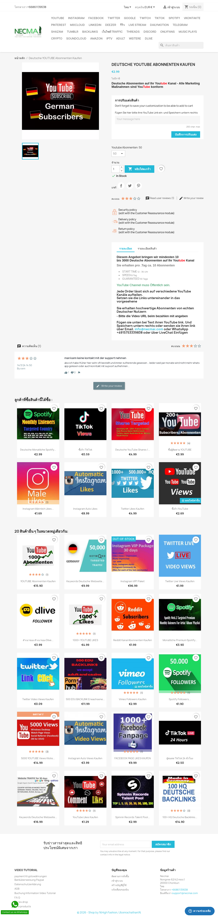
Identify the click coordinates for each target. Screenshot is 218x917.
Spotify (174, 18)
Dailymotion (159, 25)
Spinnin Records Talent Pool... (132, 817)
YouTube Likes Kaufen (85, 817)
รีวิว (122, 25)
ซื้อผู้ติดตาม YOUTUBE (180, 449)
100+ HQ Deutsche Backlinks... (179, 817)
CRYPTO (56, 38)
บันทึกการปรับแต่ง (186, 134)
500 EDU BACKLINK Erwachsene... (85, 699)
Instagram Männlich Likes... (38, 508)
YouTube (57, 18)
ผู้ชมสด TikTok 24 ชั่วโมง (180, 758)
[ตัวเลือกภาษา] (128, 7)
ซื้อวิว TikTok (85, 449)
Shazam (57, 32)
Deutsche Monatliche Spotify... (38, 449)
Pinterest (58, 25)
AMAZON (96, 38)
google (130, 18)
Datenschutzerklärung (27, 884)
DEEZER (110, 25)
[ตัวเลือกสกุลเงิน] (150, 7)
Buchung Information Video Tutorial (35, 893)
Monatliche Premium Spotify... (180, 640)
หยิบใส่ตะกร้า (139, 169)
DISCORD (150, 32)
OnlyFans (167, 32)
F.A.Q (17, 897)
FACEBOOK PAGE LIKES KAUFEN (132, 758)
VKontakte (192, 18)
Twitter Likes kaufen (132, 508)
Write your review (191, 198)
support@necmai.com (185, 893)
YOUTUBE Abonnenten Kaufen (38, 581)
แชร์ (121, 188)
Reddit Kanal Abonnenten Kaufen (132, 640)
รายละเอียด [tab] (125, 248)
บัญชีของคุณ (119, 870)
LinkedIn (95, 25)
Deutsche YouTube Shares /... (132, 449)
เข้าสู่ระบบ (117, 880)
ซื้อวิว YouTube (180, 508)
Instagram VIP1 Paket (133, 581)
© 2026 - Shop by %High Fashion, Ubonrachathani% (109, 912)
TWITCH (145, 18)
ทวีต (129, 188)
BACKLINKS (90, 32)
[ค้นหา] (181, 45)
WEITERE (135, 38)
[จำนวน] (116, 169)
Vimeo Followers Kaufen (132, 699)
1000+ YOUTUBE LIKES (85, 640)
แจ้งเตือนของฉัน (120, 889)
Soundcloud (76, 38)
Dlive (149, 38)
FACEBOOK (96, 18)
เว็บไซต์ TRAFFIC (112, 32)
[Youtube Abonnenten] (118, 153)
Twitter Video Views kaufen (38, 699)
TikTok (160, 18)
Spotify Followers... (180, 699)
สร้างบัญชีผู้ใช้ (119, 885)
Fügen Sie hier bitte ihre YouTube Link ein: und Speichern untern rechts (156, 112)
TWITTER (114, 18)
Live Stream (137, 25)
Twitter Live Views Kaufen (179, 581)
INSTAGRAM (76, 18)
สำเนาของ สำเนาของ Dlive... (38, 640)
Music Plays (188, 32)
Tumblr (72, 32)
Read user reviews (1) (160, 198)
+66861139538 (36, 7)
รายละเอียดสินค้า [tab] (147, 248)
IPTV (109, 38)
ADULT (120, 38)
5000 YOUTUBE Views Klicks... (38, 758)
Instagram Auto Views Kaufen (85, 758)
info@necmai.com (149, 329)
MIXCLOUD (77, 25)
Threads (133, 32)
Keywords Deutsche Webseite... (85, 581)
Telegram (180, 25)
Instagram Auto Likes (85, 508)
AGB (16, 888)
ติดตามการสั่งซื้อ (120, 876)
